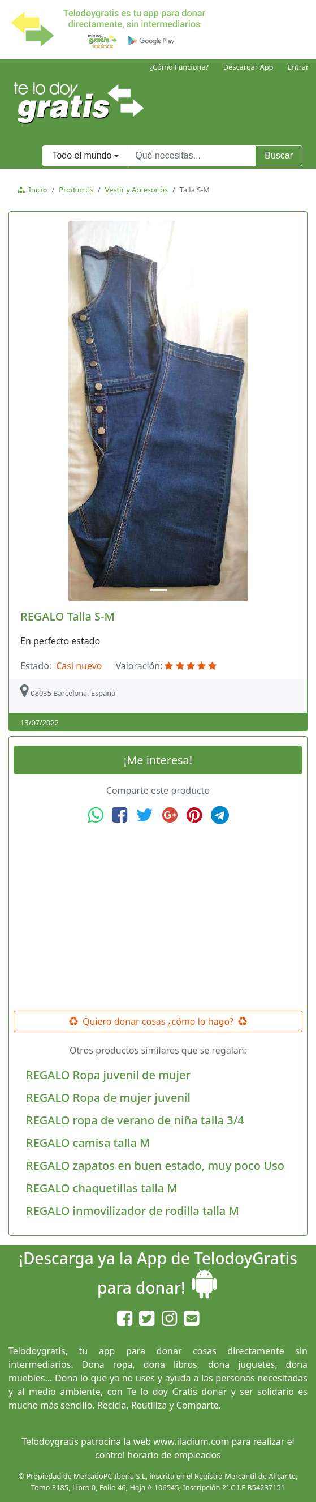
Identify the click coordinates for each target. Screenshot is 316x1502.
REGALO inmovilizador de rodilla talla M (132, 1210)
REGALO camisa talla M (88, 1142)
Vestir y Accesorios (136, 190)
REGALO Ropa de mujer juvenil (108, 1097)
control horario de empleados (158, 1455)
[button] (35, 411)
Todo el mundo (81, 155)
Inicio (36, 190)
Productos (76, 190)
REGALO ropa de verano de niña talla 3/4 (135, 1120)
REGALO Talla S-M (67, 616)
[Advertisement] (158, 917)
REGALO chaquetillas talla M (102, 1188)
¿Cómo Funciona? (179, 67)
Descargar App (248, 67)
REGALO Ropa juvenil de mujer (108, 1074)
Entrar (298, 67)
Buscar (279, 155)
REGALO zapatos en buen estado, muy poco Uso (155, 1165)
